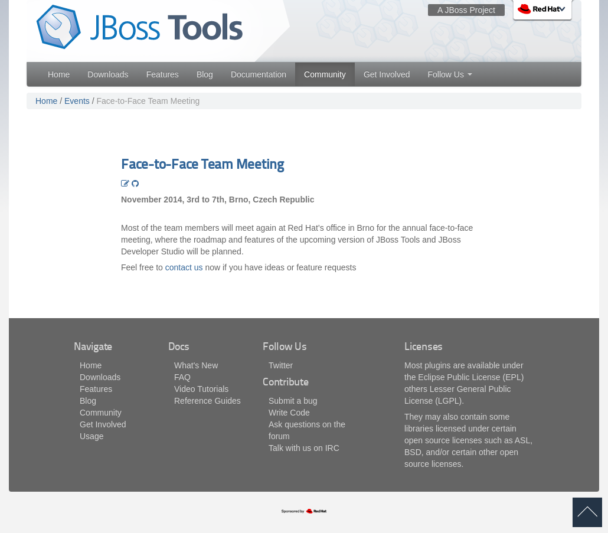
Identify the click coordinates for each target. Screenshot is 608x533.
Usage (91, 436)
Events (77, 101)
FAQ (182, 377)
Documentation (258, 74)
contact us (184, 267)
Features (162, 74)
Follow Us (449, 74)
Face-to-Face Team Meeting (148, 101)
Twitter (281, 365)
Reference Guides (207, 401)
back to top (587, 512)
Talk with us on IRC (304, 448)
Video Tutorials (201, 389)
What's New (196, 365)
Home (59, 74)
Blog (205, 74)
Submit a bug (293, 401)
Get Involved (387, 74)
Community (325, 74)
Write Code (289, 412)
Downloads (107, 74)
